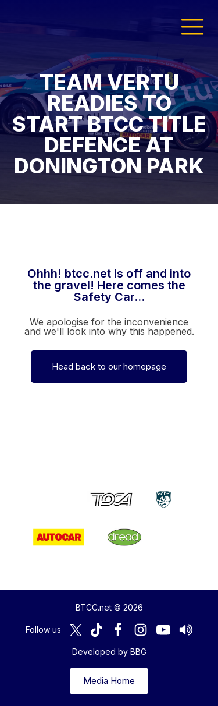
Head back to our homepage (109, 366)
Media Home (109, 680)
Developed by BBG (109, 652)
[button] (192, 26)
